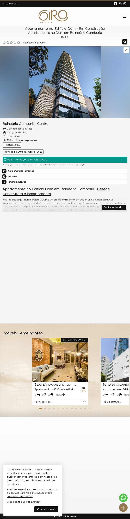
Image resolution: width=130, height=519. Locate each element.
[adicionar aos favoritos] (94, 402)
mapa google (51, 440)
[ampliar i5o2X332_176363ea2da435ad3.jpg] (50, 82)
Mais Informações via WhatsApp (25, 159)
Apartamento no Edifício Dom (50, 29)
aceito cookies (46, 509)
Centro (42, 124)
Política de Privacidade (20, 496)
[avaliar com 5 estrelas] (18, 42)
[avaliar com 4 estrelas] (15, 42)
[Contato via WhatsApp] (123, 498)
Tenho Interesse (65, 516)
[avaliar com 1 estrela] (4, 42)
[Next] (96, 359)
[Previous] (34, 359)
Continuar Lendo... (114, 207)
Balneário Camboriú (19, 124)
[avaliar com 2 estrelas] (7, 42)
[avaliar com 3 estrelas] (11, 42)
